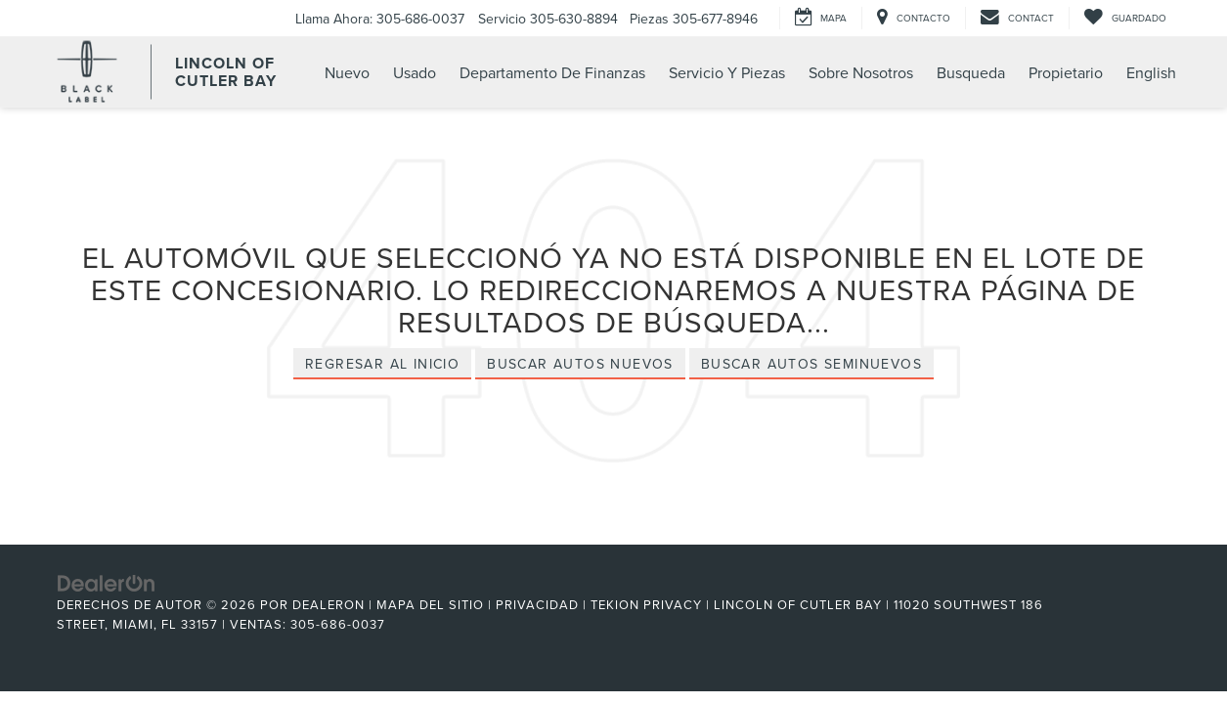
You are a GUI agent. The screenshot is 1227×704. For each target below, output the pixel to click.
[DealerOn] (106, 582)
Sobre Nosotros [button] (861, 72)
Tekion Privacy (646, 604)
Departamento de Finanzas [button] (552, 72)
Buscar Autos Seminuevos (811, 364)
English (1151, 72)
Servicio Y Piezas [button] (727, 72)
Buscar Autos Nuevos (580, 364)
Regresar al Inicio (382, 364)
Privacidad (537, 604)
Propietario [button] (1066, 72)
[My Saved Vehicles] (1125, 18)
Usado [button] (414, 72)
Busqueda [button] (971, 72)
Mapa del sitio (430, 604)
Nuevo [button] (347, 72)
